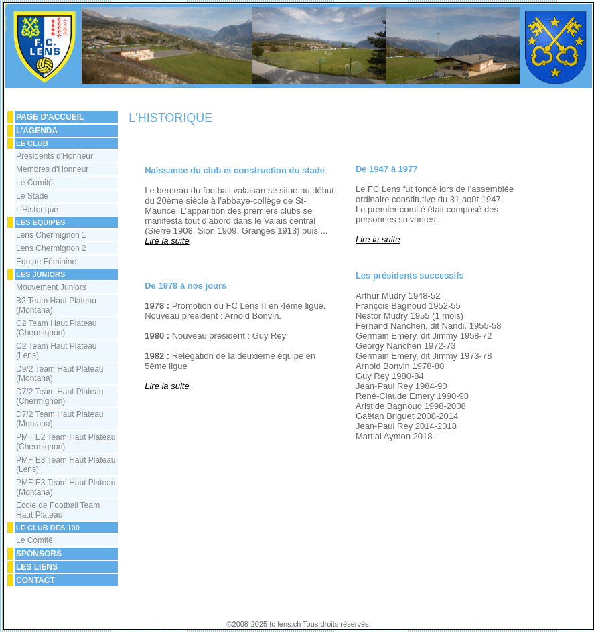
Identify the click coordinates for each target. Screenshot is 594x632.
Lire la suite (167, 241)
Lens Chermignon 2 (51, 248)
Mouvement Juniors (51, 287)
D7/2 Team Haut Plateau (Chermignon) (60, 396)
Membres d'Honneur (52, 169)
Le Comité (34, 182)
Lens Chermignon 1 (51, 235)
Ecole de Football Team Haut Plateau (58, 510)
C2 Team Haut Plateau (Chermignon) (56, 328)
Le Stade (32, 196)
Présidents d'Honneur (54, 156)
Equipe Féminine (46, 261)
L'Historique (37, 209)
